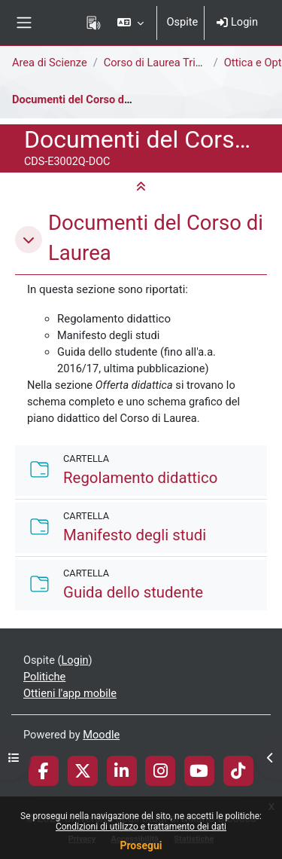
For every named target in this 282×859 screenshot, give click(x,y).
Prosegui (141, 845)
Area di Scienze (49, 62)
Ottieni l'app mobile (70, 693)
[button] (130, 22)
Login (237, 22)
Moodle (101, 734)
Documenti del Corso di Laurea (87, 99)
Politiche (44, 676)
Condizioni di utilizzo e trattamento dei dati (141, 826)
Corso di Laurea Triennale (166, 62)
